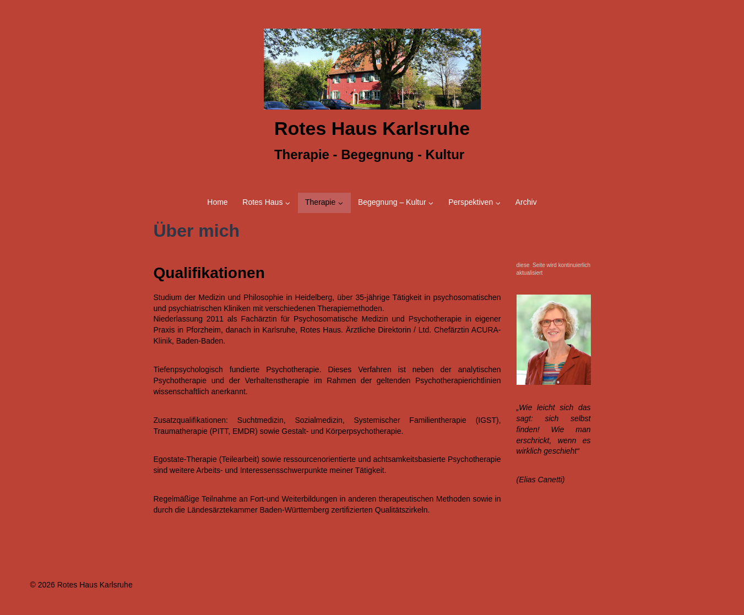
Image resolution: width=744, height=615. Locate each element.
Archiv (526, 202)
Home (217, 202)
